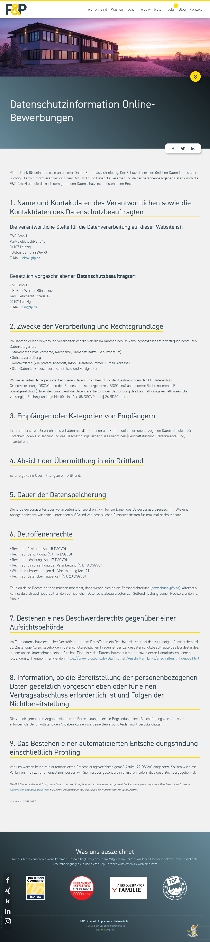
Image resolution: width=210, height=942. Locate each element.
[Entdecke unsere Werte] (192, 931)
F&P (82, 921)
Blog (182, 9)
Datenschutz (121, 921)
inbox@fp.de (30, 258)
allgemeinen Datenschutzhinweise (29, 790)
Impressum (105, 921)
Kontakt (196, 9)
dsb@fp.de (29, 307)
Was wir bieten (151, 9)
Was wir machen (123, 9)
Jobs (172, 7)
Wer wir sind (97, 9)
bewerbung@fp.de (165, 588)
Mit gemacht (105, 929)
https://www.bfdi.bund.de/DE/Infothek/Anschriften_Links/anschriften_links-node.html (132, 658)
